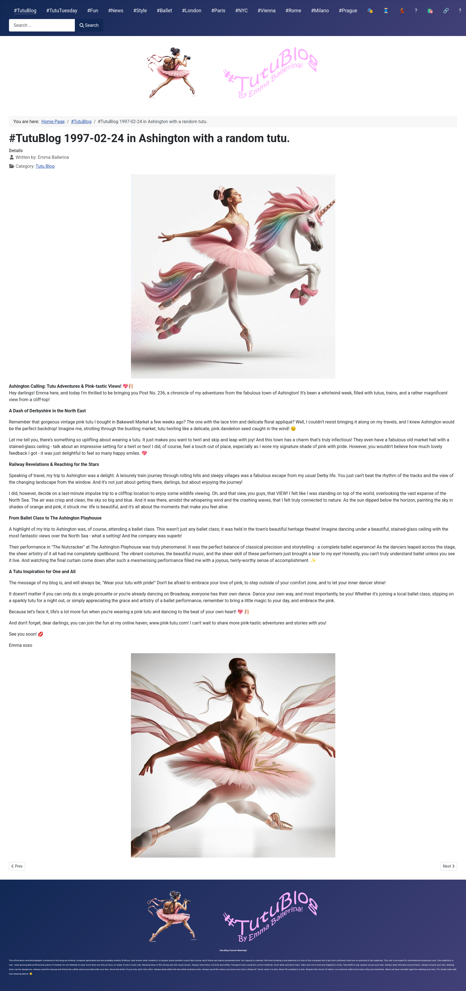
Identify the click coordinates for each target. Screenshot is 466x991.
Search (89, 25)
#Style (140, 10)
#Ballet (164, 10)
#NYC (241, 10)
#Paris (218, 10)
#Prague (348, 10)
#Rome (293, 10)
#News (115, 10)
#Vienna (266, 10)
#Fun (92, 10)
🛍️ (430, 10)
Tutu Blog (45, 166)
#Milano (320, 10)
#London (192, 10)
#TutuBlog (25, 10)
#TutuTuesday (61, 10)
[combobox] (42, 25)
